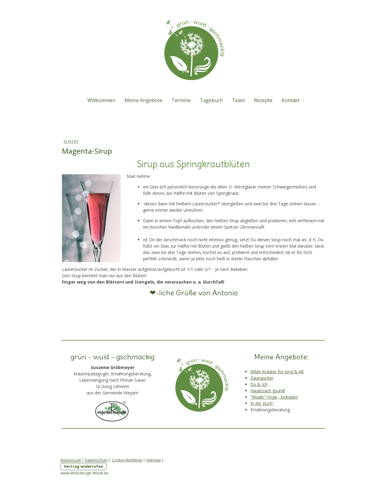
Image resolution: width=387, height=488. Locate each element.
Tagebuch (211, 100)
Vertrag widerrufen (83, 466)
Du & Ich (259, 384)
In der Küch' (261, 403)
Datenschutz (96, 460)
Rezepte (263, 100)
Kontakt (290, 100)
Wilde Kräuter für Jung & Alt (277, 371)
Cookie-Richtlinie (127, 460)
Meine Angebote (143, 100)
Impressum (70, 460)
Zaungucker (261, 378)
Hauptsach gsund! (267, 390)
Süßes (71, 142)
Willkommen (101, 100)
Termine (181, 100)
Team (238, 100)
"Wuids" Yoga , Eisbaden (274, 397)
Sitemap (153, 460)
